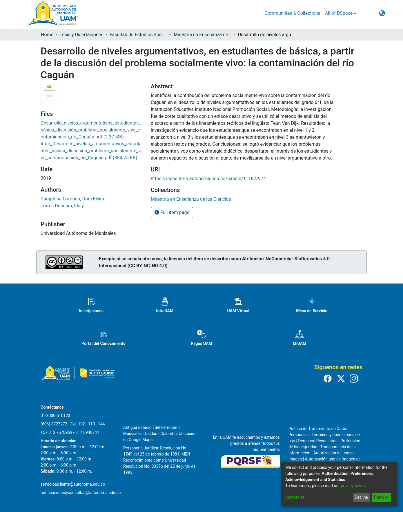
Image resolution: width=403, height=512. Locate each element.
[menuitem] (340, 13)
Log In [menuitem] (392, 13)
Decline (361, 497)
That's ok (381, 497)
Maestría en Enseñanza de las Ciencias (203, 34)
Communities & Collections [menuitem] (292, 13)
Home (47, 34)
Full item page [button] (172, 212)
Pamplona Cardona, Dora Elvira (72, 199)
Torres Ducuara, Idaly (62, 206)
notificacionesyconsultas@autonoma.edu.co (81, 492)
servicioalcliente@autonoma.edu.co (73, 484)
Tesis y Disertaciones (81, 34)
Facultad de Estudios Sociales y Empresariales (139, 34)
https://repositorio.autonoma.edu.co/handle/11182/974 (208, 178)
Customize (294, 497)
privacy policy (353, 485)
